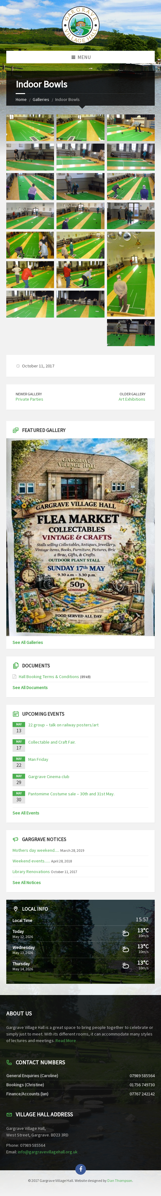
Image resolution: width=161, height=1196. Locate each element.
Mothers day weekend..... (36, 850)
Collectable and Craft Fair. (52, 742)
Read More (66, 1040)
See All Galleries (28, 642)
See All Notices (27, 882)
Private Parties (29, 399)
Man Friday (38, 759)
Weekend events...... (31, 861)
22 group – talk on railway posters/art (63, 725)
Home (21, 99)
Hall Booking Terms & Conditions (49, 676)
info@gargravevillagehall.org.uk (48, 1152)
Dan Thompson (119, 1180)
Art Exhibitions (132, 399)
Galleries (41, 99)
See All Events (26, 813)
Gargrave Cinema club (48, 776)
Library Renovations (31, 871)
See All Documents (30, 687)
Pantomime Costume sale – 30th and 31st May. (71, 794)
